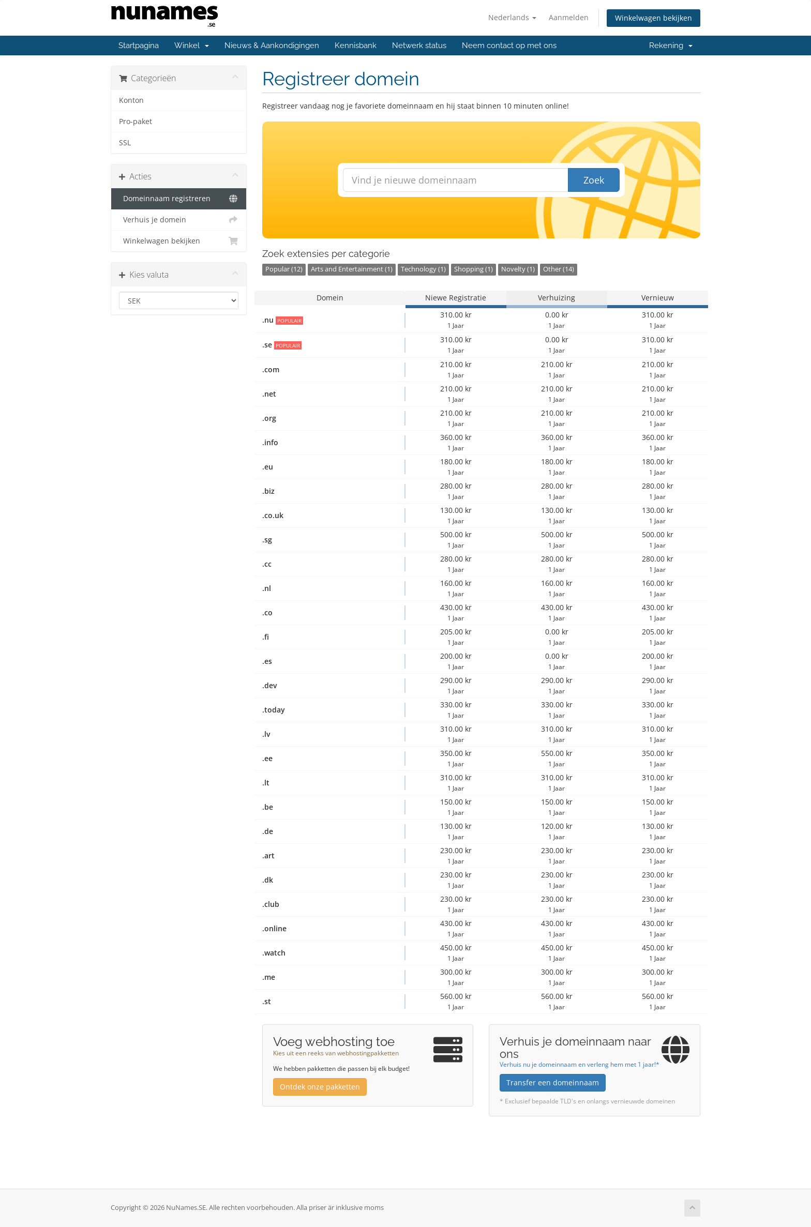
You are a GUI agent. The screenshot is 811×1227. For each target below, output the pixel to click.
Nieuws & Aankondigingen (271, 45)
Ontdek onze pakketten (320, 1087)
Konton (131, 100)
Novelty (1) (518, 269)
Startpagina (138, 45)
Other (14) (558, 269)
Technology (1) (423, 269)
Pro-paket (135, 121)
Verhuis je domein (178, 220)
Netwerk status (419, 45)
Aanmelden (569, 17)
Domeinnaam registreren (178, 198)
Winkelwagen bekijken (653, 18)
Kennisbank (356, 45)
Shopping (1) (473, 269)
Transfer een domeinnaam (552, 1082)
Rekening (671, 45)
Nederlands (512, 17)
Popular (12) (284, 269)
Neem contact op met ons (509, 45)
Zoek (593, 180)
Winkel (191, 45)
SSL (125, 142)
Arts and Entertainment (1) (352, 269)
